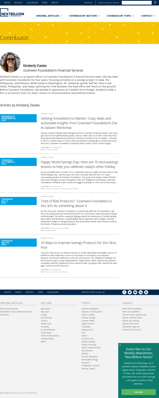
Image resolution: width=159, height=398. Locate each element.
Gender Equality (88, 341)
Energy (44, 314)
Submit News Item (130, 323)
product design (73, 189)
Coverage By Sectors (84, 16)
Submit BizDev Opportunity (134, 314)
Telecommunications (50, 335)
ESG (83, 332)
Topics (86, 303)
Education (45, 311)
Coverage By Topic (120, 16)
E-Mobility (86, 326)
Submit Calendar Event (132, 317)
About (54, 2)
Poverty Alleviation (90, 356)
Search (155, 2)
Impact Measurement (91, 347)
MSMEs (85, 353)
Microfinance (87, 350)
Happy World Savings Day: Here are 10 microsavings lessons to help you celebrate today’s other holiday (79, 164)
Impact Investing (89, 344)
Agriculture (45, 308)
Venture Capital (88, 368)
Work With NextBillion (131, 308)
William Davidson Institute (108, 3)
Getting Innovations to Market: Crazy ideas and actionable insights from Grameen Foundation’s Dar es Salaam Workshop (79, 123)
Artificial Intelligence (90, 308)
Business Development (92, 311)
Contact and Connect (131, 329)
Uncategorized (56, 147)
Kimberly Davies (47, 114)
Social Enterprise (48, 329)
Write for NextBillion (131, 311)
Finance (44, 320)
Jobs (44, 2)
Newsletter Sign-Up (130, 326)
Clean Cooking (88, 314)
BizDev (18, 2)
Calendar (32, 2)
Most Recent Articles (9, 308)
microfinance (63, 189)
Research (86, 362)
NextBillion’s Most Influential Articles (16, 311)
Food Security (88, 338)
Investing (45, 326)
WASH (43, 341)
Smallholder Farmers (91, 365)
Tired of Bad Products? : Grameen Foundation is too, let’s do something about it (76, 203)
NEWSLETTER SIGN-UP (93, 292)
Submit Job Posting (130, 320)
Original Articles (49, 16)
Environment (55, 228)
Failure (84, 335)
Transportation (47, 338)
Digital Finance (88, 323)
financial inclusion (52, 149)
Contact (148, 16)
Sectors (46, 303)
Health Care (46, 323)
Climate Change (88, 317)
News (7, 2)
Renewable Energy (90, 359)
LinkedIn (142, 293)
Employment (87, 329)
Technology (64, 228)
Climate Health (88, 320)
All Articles (4, 314)
